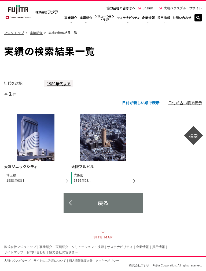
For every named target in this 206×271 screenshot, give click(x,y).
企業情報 (142, 247)
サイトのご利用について (50, 260)
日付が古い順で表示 (185, 102)
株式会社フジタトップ (20, 247)
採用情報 (158, 247)
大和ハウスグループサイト (180, 8)
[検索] (198, 17)
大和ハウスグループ (17, 260)
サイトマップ (13, 252)
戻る (103, 203)
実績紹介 (36, 32)
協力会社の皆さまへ (120, 8)
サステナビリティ (120, 247)
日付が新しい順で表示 (141, 102)
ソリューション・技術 (88, 247)
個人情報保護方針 (81, 260)
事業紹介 (45, 247)
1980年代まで (59, 83)
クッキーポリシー (107, 260)
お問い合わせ (36, 252)
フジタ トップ (14, 32)
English (145, 8)
